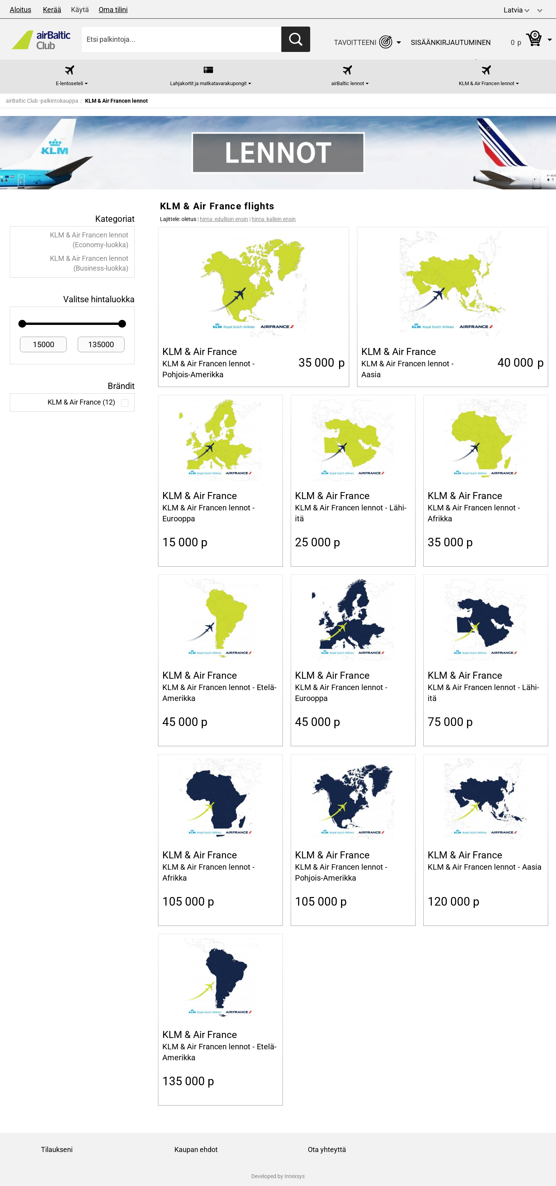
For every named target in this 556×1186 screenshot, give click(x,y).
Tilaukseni (57, 1149)
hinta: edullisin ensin (224, 219)
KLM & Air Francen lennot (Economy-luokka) (89, 240)
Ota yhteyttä (327, 1149)
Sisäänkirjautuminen (451, 42)
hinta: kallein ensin (274, 219)
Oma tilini (113, 9)
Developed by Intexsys (278, 1176)
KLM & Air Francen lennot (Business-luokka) (89, 263)
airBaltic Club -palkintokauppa (42, 101)
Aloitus (20, 9)
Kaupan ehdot (196, 1149)
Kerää (52, 9)
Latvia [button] (516, 10)
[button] (539, 9)
